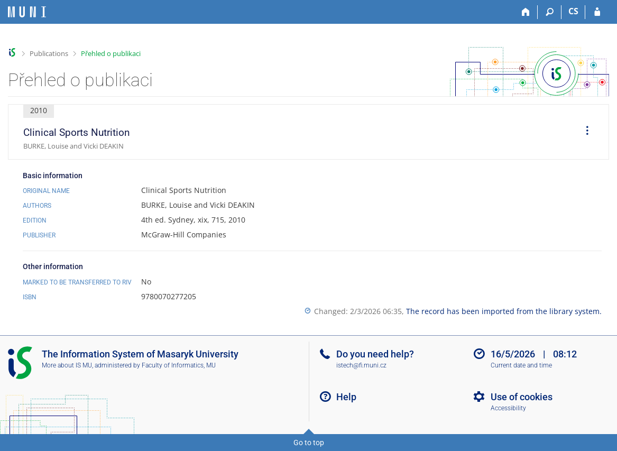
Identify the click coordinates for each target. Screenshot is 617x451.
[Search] (549, 12)
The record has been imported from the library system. (504, 311)
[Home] (526, 12)
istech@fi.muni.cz (361, 365)
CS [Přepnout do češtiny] (573, 11)
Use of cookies (521, 396)
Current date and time (521, 365)
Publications (49, 53)
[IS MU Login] (597, 12)
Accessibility (508, 408)
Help (346, 396)
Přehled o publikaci (111, 53)
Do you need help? (375, 354)
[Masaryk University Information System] (27, 12)
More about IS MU (67, 365)
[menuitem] (584, 132)
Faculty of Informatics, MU (179, 365)
